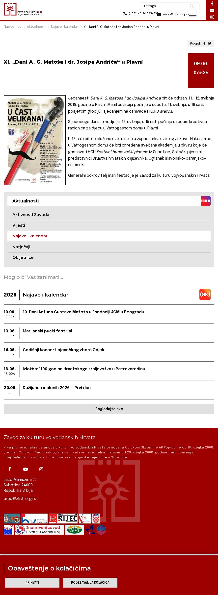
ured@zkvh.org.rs (20, 499)
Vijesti (18, 225)
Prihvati (32, 582)
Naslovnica (12, 26)
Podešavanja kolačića (90, 582)
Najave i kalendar (64, 26)
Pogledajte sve (109, 409)
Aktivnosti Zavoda (30, 214)
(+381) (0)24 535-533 (131, 14)
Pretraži (188, 6)
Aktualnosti (36, 26)
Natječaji (21, 247)
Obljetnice (23, 257)
